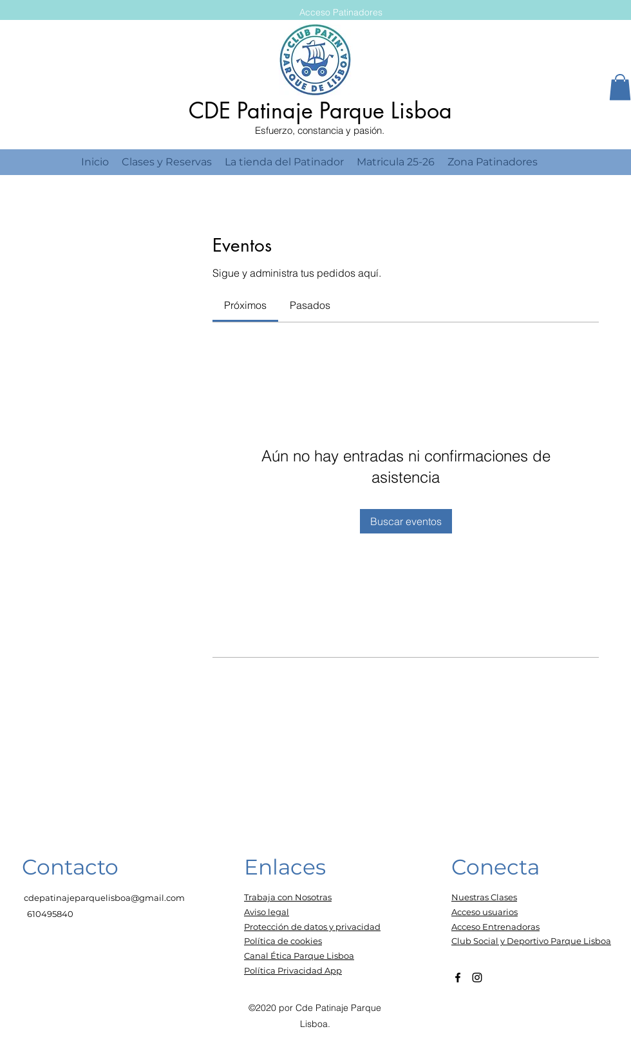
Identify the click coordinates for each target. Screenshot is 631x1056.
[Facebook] (457, 977)
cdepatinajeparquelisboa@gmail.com (104, 898)
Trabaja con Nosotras (288, 897)
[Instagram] (477, 977)
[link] (245, 305)
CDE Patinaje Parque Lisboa (320, 110)
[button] (620, 87)
